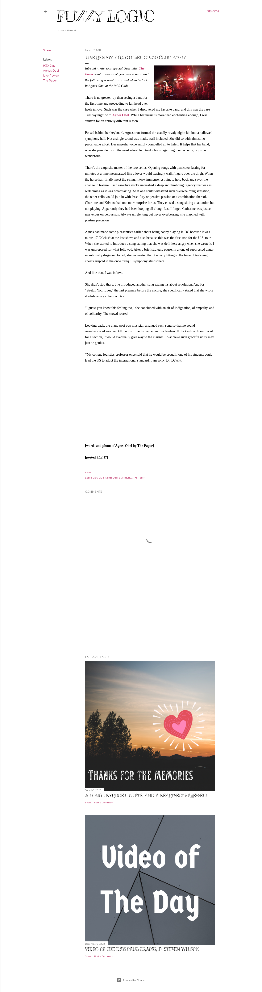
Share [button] (47, 50)
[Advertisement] (150, 619)
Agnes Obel (51, 70)
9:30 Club (49, 65)
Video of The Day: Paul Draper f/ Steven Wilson (142, 949)
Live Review (51, 75)
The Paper (50, 80)
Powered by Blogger (131, 980)
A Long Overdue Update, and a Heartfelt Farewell (146, 795)
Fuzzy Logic (105, 16)
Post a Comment (103, 802)
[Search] (213, 11)
